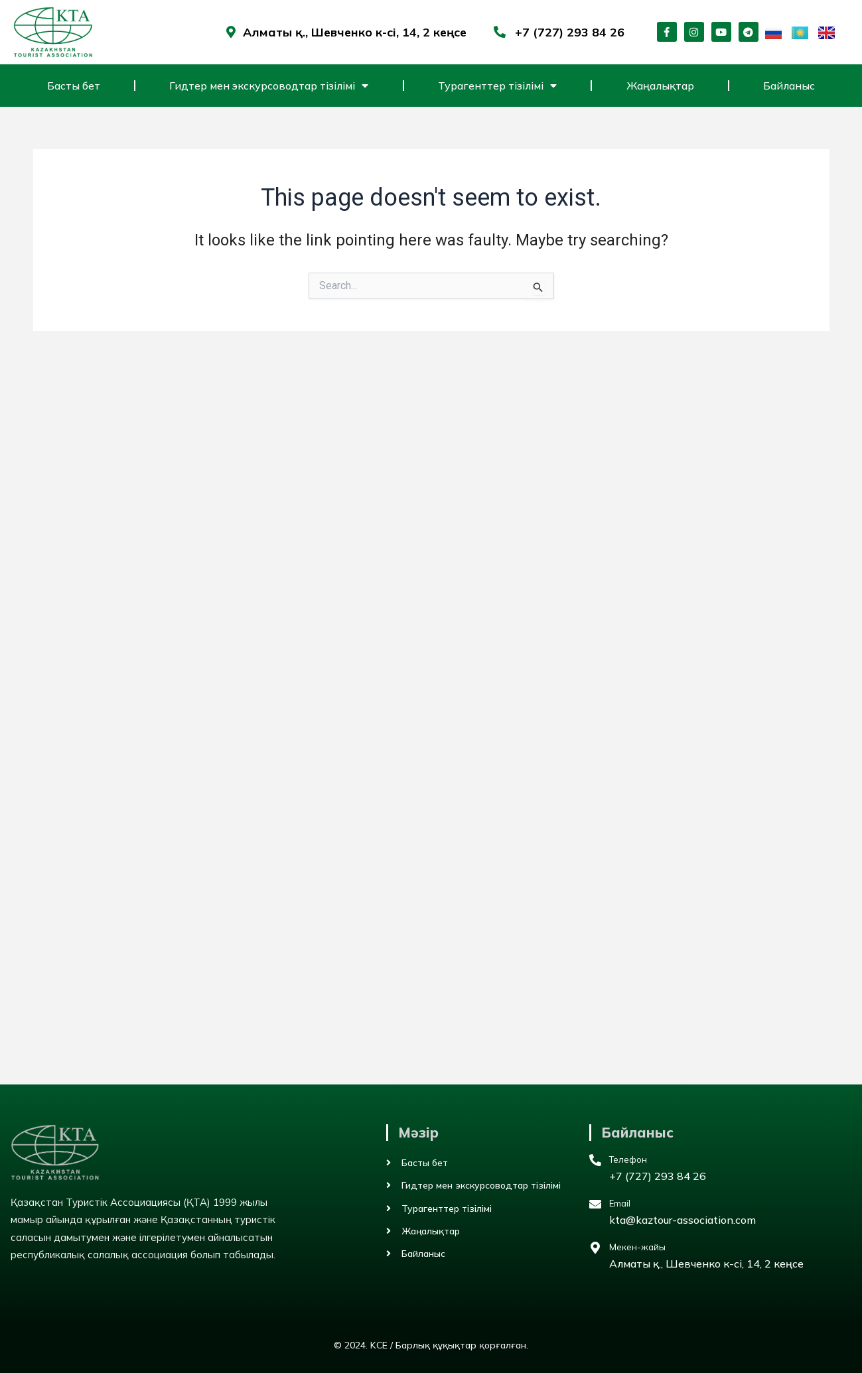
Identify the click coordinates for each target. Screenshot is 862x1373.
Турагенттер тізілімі (497, 86)
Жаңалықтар (660, 85)
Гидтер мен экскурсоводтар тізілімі (268, 86)
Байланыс (789, 85)
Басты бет (73, 85)
